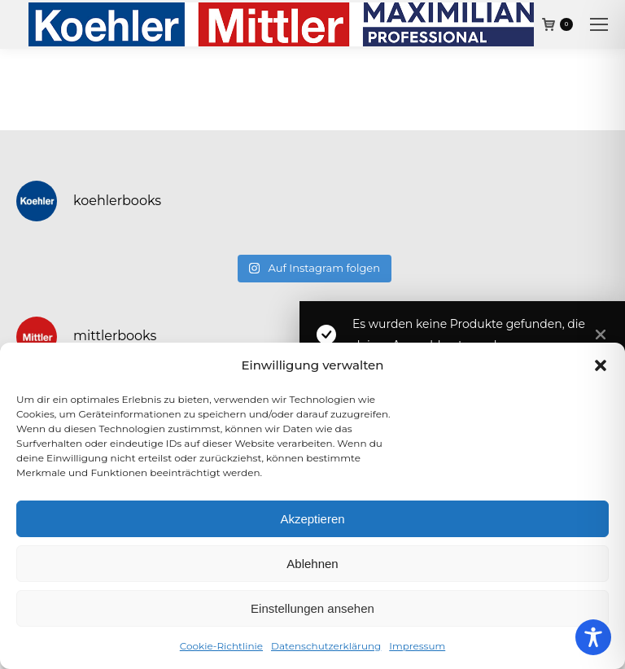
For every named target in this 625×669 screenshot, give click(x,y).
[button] (600, 365)
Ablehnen (312, 564)
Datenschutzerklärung (326, 646)
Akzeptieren (312, 519)
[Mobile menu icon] (599, 24)
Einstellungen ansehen (312, 608)
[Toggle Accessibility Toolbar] (593, 637)
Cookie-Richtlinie (221, 646)
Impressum (417, 646)
